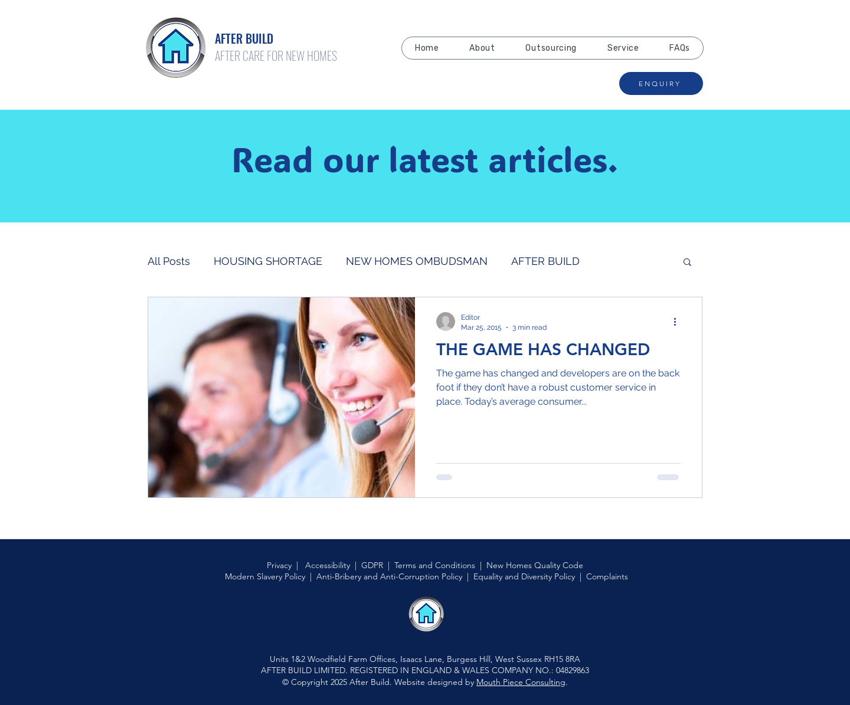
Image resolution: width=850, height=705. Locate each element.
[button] (687, 263)
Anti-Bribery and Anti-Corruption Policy (389, 576)
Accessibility (327, 565)
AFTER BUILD (545, 261)
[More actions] (679, 321)
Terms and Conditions (434, 565)
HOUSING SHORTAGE (268, 261)
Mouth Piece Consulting (520, 682)
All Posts (169, 261)
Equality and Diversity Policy (524, 576)
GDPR (372, 565)
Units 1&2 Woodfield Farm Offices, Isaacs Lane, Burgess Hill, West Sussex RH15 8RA (425, 659)
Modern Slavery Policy (265, 576)
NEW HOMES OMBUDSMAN (417, 261)
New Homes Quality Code (534, 565)
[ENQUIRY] (661, 83)
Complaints (607, 576)
